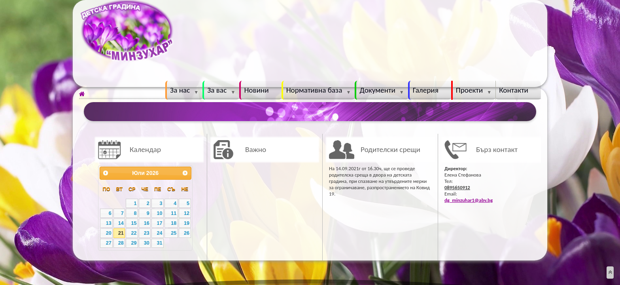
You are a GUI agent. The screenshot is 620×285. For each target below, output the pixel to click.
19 (186, 223)
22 (133, 233)
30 (146, 243)
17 (159, 223)
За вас (217, 90)
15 (133, 223)
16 (146, 223)
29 (133, 243)
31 (159, 243)
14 (121, 223)
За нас (180, 90)
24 (159, 233)
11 (173, 213)
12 (186, 213)
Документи (377, 90)
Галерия (426, 90)
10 (159, 213)
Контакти (513, 90)
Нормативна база (314, 90)
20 (109, 233)
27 (109, 243)
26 (186, 233)
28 (121, 243)
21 (121, 233)
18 (173, 223)
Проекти (469, 90)
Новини (256, 90)
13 (109, 223)
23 (146, 233)
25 (173, 233)
